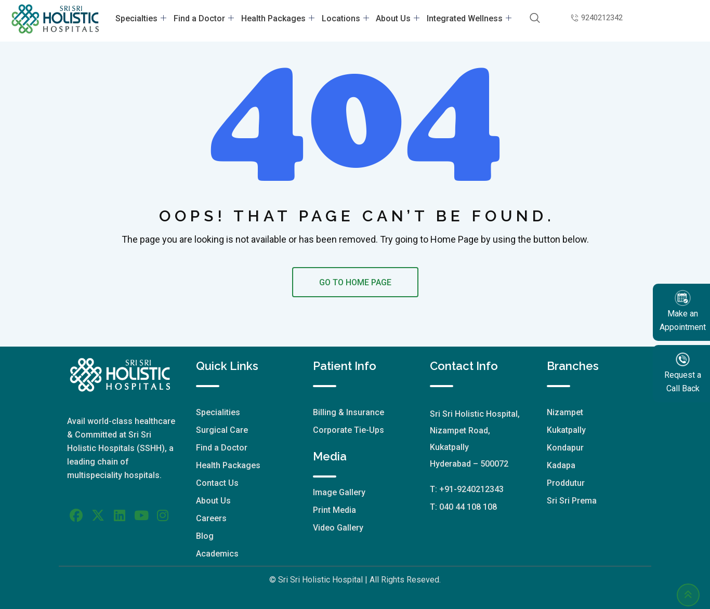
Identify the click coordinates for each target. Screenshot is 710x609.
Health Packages (278, 18)
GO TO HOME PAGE (355, 282)
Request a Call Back (682, 371)
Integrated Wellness (464, 18)
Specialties (146, 18)
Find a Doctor (207, 18)
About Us (395, 18)
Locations (344, 18)
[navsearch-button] (529, 18)
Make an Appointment (683, 310)
